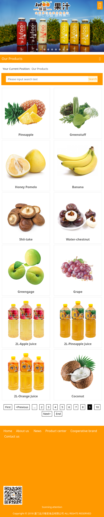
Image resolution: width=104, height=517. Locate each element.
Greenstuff (78, 135)
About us (22, 431)
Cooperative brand (83, 431)
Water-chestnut (78, 239)
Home (8, 431)
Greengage (26, 292)
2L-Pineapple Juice (77, 344)
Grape (78, 292)
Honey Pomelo (26, 187)
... (34, 407)
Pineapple (25, 135)
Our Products (40, 69)
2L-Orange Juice (26, 396)
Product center (56, 431)
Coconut (77, 396)
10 (97, 407)
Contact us (11, 436)
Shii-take (26, 239)
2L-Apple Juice (26, 344)
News (37, 431)
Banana (77, 187)
